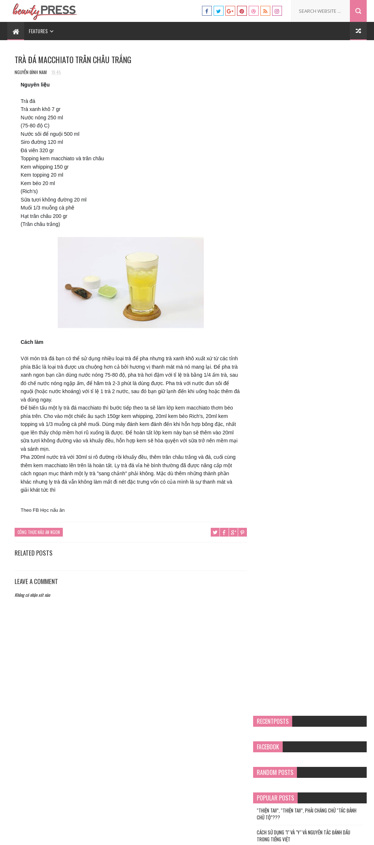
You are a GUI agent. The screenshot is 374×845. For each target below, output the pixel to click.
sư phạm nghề (280, 409)
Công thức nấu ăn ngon (39, 532)
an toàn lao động (283, 298)
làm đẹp (274, 359)
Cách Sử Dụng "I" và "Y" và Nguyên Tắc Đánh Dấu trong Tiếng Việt (309, 167)
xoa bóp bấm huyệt (285, 458)
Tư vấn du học (246, 836)
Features (38, 31)
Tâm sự (274, 434)
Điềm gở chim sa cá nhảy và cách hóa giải (328, 189)
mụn (271, 372)
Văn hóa (275, 446)
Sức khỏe (276, 421)
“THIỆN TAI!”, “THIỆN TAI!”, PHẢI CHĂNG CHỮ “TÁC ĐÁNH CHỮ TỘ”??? (312, 145)
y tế (271, 470)
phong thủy (279, 396)
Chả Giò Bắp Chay (318, 248)
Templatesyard (172, 836)
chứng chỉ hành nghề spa (290, 323)
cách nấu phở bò (282, 310)
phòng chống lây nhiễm (289, 384)
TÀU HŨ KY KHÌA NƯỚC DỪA (325, 217)
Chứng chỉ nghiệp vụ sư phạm (294, 335)
